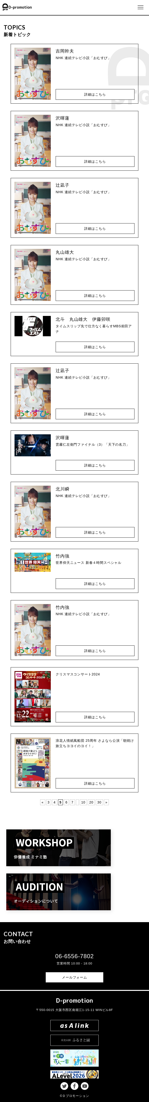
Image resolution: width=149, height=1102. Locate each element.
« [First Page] (43, 802)
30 (99, 802)
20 (91, 802)
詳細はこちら (95, 94)
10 (83, 802)
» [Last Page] (106, 802)
